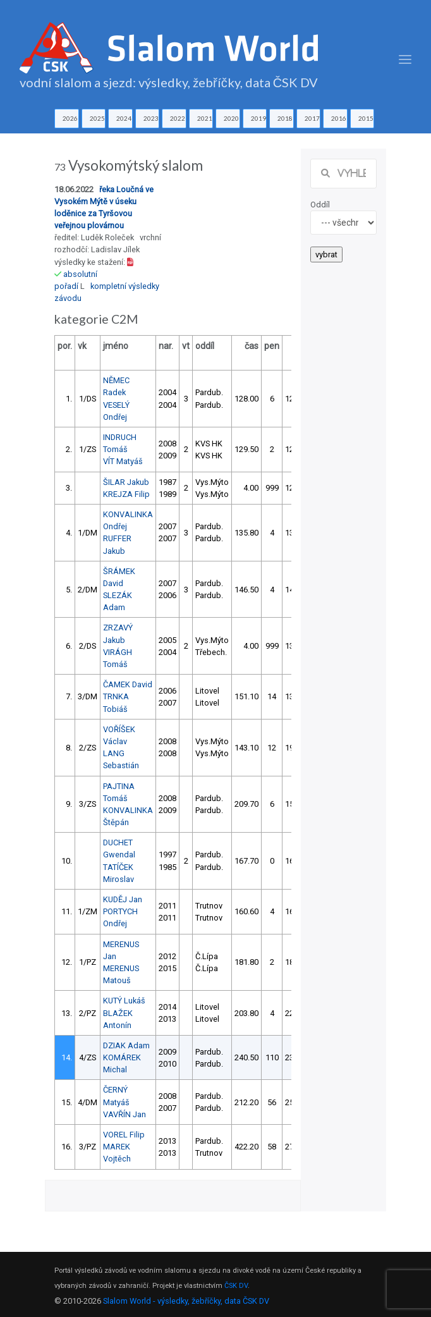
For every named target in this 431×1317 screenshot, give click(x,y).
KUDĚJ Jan (122, 899)
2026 (70, 118)
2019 (258, 118)
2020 (231, 118)
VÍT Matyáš (123, 461)
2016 (338, 118)
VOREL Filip (124, 1134)
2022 (177, 118)
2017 (312, 118)
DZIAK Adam (126, 1045)
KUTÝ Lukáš (124, 1000)
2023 (151, 118)
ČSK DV (236, 1286)
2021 (204, 118)
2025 (97, 118)
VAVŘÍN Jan (124, 1114)
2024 (123, 118)
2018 (285, 118)
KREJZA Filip (126, 494)
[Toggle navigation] (405, 60)
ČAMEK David (127, 684)
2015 (365, 118)
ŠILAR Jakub (126, 482)
